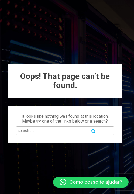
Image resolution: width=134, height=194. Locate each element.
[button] (91, 182)
